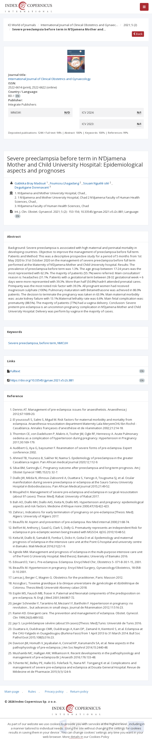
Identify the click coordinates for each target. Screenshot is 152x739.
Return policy (79, 691)
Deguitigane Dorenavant (32, 187)
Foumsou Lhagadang (64, 183)
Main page (12, 691)
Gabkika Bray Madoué (30, 183)
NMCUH (62, 343)
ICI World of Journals (22, 25)
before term (47, 343)
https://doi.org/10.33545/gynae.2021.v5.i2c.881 (42, 380)
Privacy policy (54, 691)
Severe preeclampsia (23, 343)
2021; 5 (130, 25)
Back (138, 34)
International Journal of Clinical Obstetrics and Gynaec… (79, 25)
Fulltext (15, 371)
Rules (32, 691)
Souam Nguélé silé (96, 183)
